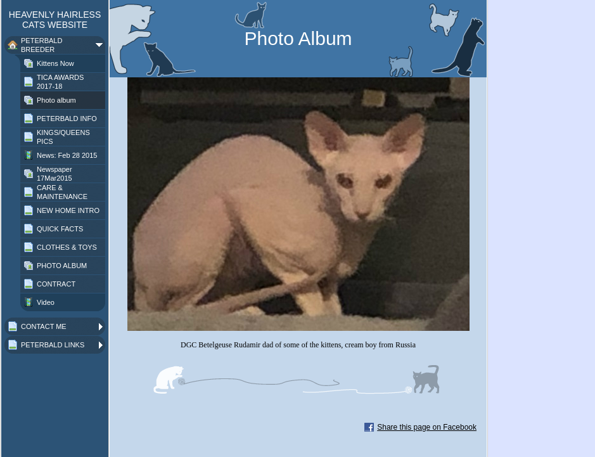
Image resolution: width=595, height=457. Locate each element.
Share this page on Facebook (427, 427)
